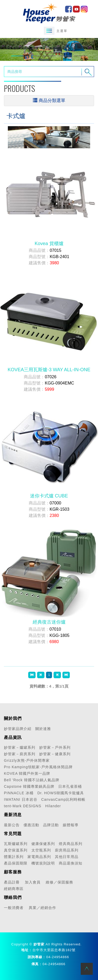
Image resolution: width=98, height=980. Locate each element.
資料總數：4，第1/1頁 (49, 686)
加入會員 (33, 882)
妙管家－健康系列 (55, 754)
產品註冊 (12, 882)
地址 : (26, 950)
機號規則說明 (43, 863)
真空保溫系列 (15, 850)
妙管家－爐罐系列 (19, 747)
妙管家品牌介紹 (17, 729)
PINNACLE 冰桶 (18, 793)
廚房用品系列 (66, 850)
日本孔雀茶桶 (70, 786)
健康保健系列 (43, 844)
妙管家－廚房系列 (19, 754)
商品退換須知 (70, 863)
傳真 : (36, 964)
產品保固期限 (15, 863)
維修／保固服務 (59, 882)
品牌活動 (51, 825)
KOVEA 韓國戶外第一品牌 (27, 773)
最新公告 (12, 825)
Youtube (76, 9)
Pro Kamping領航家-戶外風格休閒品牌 (38, 767)
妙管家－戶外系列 (55, 747)
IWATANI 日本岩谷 (20, 799)
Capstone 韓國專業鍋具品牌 (29, 786)
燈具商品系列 (70, 844)
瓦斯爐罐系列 (15, 844)
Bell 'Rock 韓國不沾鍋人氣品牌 (31, 780)
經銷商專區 (14, 889)
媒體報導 (70, 825)
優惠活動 (31, 825)
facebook (68, 9)
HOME (49, 13)
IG (84, 9)
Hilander (53, 806)
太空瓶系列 (41, 850)
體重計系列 (14, 857)
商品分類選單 (49, 100)
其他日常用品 (66, 857)
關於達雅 (43, 729)
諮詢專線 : (36, 957)
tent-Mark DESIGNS (22, 806)
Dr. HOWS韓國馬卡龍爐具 (60, 793)
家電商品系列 (39, 857)
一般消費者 (14, 908)
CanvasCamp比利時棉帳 (63, 799)
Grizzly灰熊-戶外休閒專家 (27, 760)
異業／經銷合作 (42, 908)
